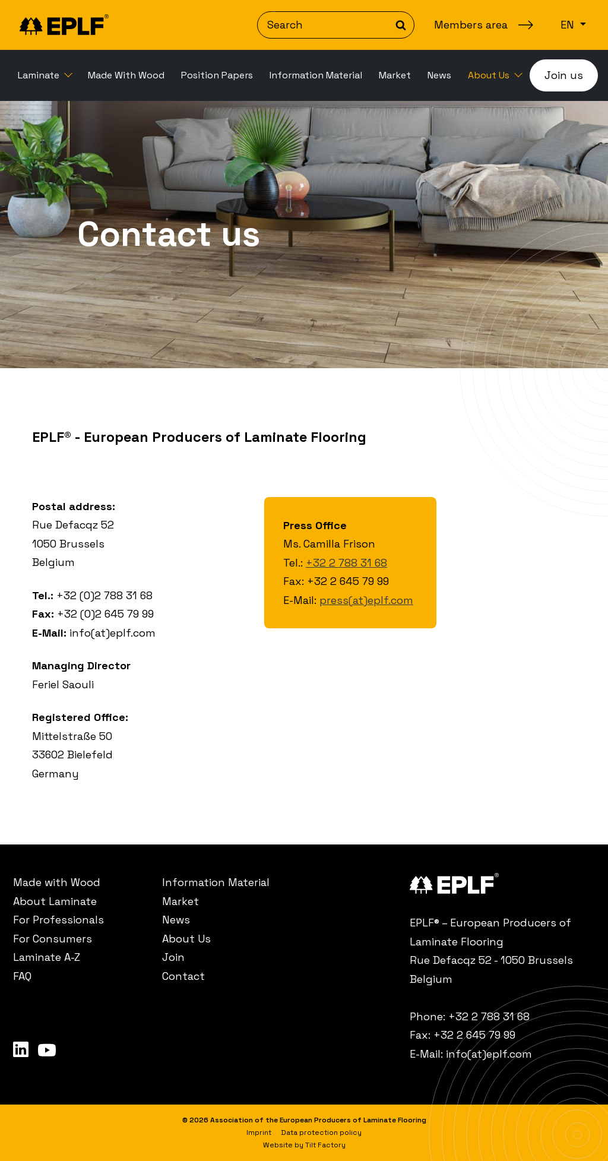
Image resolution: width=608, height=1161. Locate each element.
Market (395, 75)
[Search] (335, 25)
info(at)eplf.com (489, 1054)
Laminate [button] (40, 75)
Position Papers (217, 75)
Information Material (316, 75)
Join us (563, 75)
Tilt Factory (325, 1145)
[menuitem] (44, 75)
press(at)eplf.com (366, 600)
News (439, 75)
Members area (471, 24)
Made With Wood (126, 75)
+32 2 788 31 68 (346, 563)
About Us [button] (490, 75)
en (568, 24)
